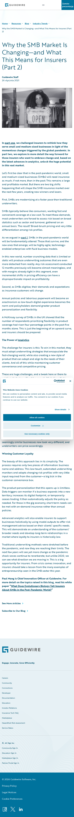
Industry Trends (40, 23)
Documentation (8, 698)
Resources (16, 23)
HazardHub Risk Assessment (13, 723)
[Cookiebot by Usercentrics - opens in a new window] (54, 381)
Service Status (7, 728)
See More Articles (11, 603)
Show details (60, 409)
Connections (7, 688)
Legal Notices (9, 792)
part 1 (24, 237)
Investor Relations (9, 708)
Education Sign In (9, 753)
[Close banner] (70, 381)
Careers (5, 678)
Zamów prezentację (67, 5)
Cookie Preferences (12, 798)
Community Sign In (10, 748)
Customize (37, 426)
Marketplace (7, 718)
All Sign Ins (9, 743)
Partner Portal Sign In (10, 763)
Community (7, 683)
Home (5, 23)
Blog (27, 23)
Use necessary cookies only (36, 434)
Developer (6, 693)
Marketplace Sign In (10, 758)
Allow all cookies (37, 417)
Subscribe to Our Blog (13, 610)
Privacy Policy (9, 785)
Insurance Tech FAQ (10, 713)
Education (6, 703)
